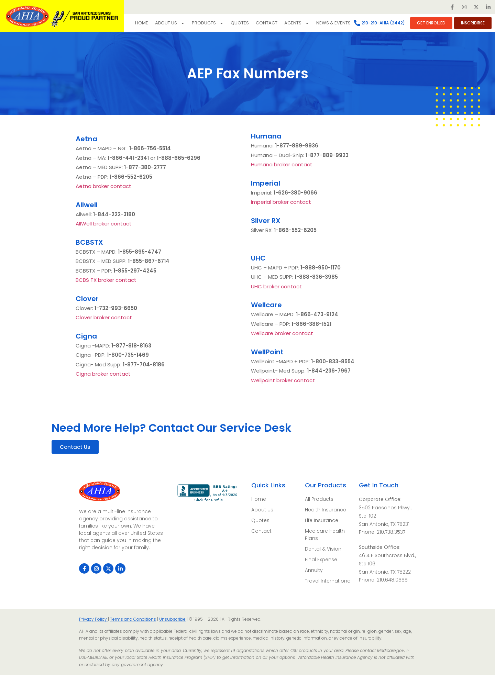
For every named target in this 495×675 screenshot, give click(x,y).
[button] (75, 447)
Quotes (240, 23)
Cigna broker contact (103, 373)
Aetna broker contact (103, 186)
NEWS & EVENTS (333, 23)
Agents (296, 23)
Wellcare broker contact (282, 333)
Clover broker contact (104, 317)
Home (141, 23)
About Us (170, 23)
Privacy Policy (93, 619)
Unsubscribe (172, 619)
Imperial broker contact (281, 202)
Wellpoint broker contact (283, 380)
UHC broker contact (276, 286)
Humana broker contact (281, 164)
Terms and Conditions (133, 619)
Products (208, 23)
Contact (266, 23)
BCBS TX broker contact (106, 280)
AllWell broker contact (104, 223)
